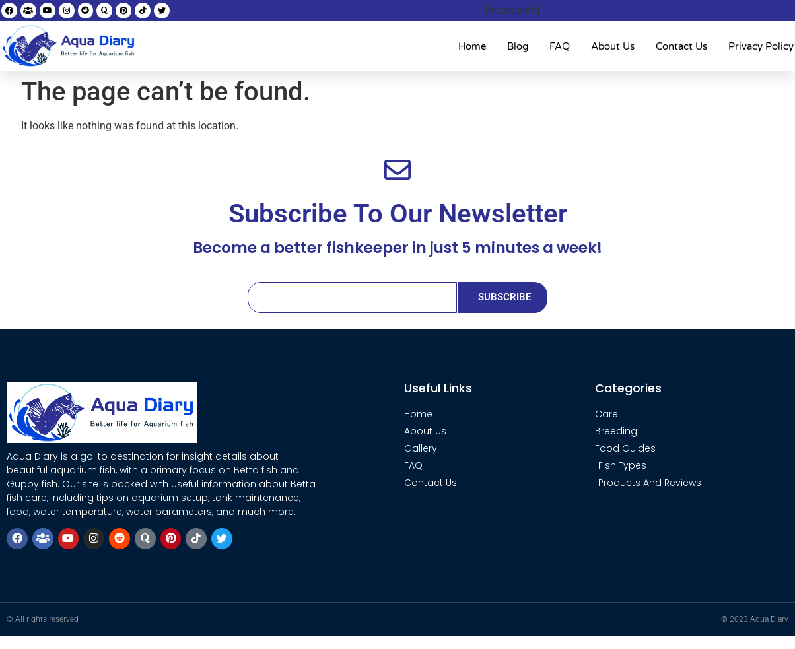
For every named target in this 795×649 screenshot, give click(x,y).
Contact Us (681, 46)
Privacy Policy (761, 46)
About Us (613, 46)
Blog (517, 46)
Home (472, 46)
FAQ (559, 46)
